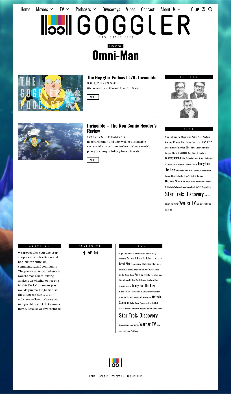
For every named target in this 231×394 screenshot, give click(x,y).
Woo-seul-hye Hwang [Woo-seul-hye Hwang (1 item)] (204, 203)
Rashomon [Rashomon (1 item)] (200, 181)
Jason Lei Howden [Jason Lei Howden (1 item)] (191, 164)
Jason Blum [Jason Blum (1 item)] (180, 164)
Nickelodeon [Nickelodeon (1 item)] (199, 175)
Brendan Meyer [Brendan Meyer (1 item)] (170, 147)
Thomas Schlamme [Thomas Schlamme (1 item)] (126, 325)
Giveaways (111, 9)
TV (62, 9)
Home (25, 9)
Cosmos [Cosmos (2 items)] (183, 152)
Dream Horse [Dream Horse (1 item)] (201, 152)
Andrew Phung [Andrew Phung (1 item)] (197, 136)
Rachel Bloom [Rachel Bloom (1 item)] (190, 181)
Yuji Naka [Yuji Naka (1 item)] (168, 209)
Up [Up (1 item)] (175, 203)
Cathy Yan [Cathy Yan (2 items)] (180, 147)
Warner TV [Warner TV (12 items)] (187, 202)
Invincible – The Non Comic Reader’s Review (122, 128)
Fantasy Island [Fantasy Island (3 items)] (173, 158)
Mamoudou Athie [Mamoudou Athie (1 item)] (182, 170)
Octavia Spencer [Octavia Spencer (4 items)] (175, 181)
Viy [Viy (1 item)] (177, 203)
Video (130, 9)
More (93, 97)
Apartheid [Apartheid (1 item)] (206, 136)
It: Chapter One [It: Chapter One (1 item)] (170, 164)
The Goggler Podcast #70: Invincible (121, 77)
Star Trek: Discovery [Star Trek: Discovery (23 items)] (184, 194)
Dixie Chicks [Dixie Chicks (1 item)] (192, 152)
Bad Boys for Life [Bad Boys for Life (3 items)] (190, 142)
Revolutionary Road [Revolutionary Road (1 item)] (188, 186)
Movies (42, 9)
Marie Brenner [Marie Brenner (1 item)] (194, 170)
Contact (148, 9)
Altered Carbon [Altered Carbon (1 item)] (186, 136)
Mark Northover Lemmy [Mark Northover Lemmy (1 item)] (151, 291)
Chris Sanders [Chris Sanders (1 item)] (196, 147)
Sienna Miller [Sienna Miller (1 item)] (207, 186)
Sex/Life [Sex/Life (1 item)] (198, 186)
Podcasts (83, 9)
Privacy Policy (134, 376)
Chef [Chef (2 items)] (188, 147)
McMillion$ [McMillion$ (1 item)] (190, 175)
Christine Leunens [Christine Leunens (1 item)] (132, 269)
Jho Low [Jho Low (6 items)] (170, 169)
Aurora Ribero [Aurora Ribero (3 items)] (172, 142)
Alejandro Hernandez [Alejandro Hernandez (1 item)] (172, 136)
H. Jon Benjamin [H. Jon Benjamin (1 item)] (187, 158)
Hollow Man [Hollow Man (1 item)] (209, 158)
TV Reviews (114, 136)
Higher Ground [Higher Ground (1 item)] (198, 158)
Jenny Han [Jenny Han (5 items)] (204, 163)
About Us (168, 9)
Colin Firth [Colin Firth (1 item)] (175, 152)
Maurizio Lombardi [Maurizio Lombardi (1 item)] (178, 175)
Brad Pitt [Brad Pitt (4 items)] (206, 141)
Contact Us (118, 376)
